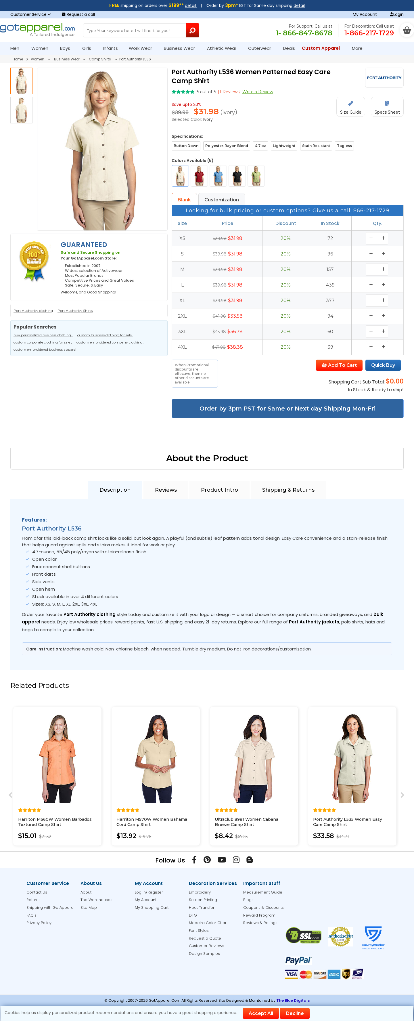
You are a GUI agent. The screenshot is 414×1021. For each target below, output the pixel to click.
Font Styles (199, 930)
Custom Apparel (323, 48)
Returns (33, 899)
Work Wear (143, 48)
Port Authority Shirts (75, 310)
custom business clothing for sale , (105, 335)
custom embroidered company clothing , (110, 342)
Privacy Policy (38, 922)
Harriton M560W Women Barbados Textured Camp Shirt (55, 822)
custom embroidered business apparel (45, 349)
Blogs (248, 899)
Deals (289, 48)
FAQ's (31, 915)
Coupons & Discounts (263, 907)
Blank (184, 200)
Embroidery (200, 892)
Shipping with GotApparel (50, 907)
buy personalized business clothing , (43, 335)
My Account (365, 14)
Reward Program (259, 915)
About (85, 892)
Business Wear (182, 48)
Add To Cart (339, 365)
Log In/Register (149, 892)
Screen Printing (203, 899)
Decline (295, 1013)
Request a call (78, 14)
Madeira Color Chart (208, 922)
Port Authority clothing (33, 310)
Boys (67, 48)
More (359, 48)
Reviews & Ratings (260, 922)
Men (17, 48)
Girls (89, 48)
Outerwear (262, 48)
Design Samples (204, 953)
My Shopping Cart (151, 907)
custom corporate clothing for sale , (43, 342)
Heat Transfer (201, 907)
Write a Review (257, 91)
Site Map (88, 907)
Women (42, 48)
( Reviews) (229, 91)
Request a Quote (205, 938)
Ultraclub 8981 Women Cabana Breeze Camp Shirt (246, 822)
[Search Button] (192, 30)
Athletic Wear (224, 48)
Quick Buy (383, 365)
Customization (221, 200)
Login (397, 14)
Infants (112, 48)
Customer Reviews (206, 946)
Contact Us (36, 892)
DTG (193, 915)
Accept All (261, 1013)
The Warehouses (96, 899)
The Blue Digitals (293, 1000)
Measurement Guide (262, 892)
